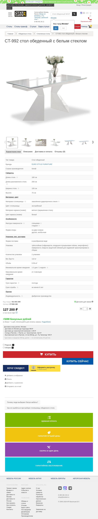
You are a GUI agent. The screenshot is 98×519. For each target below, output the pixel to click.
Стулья (33, 27)
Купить (48, 354)
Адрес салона (26, 488)
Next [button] (92, 142)
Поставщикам (26, 510)
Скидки (77, 26)
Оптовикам (25, 514)
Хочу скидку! (16, 368)
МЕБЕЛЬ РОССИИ (13, 478)
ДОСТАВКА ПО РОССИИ (15, 5)
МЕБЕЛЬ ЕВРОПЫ (58, 478)
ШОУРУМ (42, 5)
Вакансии (39, 503)
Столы (9, 27)
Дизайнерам (25, 512)
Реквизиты (39, 505)
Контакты (9, 509)
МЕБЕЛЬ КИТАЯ (35, 478)
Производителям (27, 516)
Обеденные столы (25, 34)
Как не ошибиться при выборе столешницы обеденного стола (30, 408)
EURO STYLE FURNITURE (42, 164)
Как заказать (10, 503)
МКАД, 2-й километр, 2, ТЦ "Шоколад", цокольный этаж (41, 16)
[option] (13, 142)
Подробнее (46, 322)
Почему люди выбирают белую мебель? (22, 402)
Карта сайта (25, 507)
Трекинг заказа (11, 488)
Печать (8, 379)
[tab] (13, 151)
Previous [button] (5, 142)
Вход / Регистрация (84, 5)
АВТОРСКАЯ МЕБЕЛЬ (81, 478)
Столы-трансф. (21, 27)
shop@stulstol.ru (63, 497)
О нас (38, 488)
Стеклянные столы (43, 34)
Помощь (84, 26)
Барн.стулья (43, 27)
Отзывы (24, 505)
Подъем (8, 345)
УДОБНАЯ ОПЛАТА (31, 5)
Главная (10, 34)
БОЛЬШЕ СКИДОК (34, 2)
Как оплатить (10, 505)
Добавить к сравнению (14, 383)
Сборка (8, 348)
